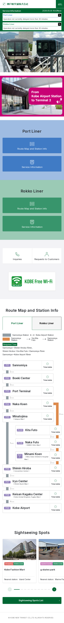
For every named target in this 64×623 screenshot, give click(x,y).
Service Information (32, 163)
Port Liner (17, 323)
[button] (17, 589)
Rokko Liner (47, 323)
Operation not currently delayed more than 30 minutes (25, 19)
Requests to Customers (46, 256)
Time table (47, 367)
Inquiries (17, 256)
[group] (19, 561)
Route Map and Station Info (32, 145)
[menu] (60, 4)
